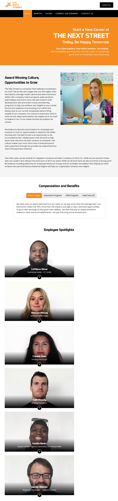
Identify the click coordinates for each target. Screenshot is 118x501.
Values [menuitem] (48, 13)
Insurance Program (53, 195)
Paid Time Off (89, 195)
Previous (6, 360)
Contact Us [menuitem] (87, 13)
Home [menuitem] (27, 13)
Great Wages (34, 195)
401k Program (72, 195)
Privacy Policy (66, 491)
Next (111, 360)
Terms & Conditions (52, 491)
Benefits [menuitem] (38, 13)
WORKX (35, 493)
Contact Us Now (59, 457)
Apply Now (105, 5)
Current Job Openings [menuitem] (67, 13)
